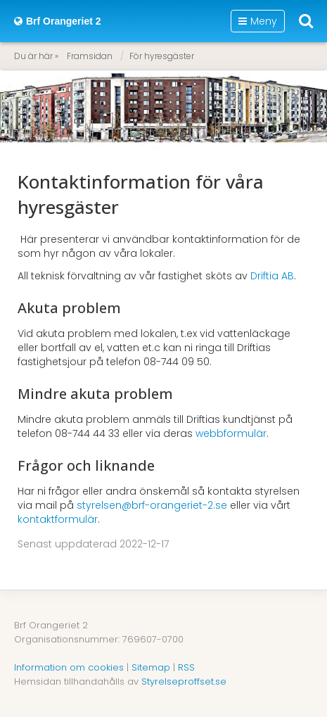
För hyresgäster (161, 56)
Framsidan (90, 56)
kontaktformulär (58, 519)
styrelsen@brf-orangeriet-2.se (152, 505)
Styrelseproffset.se (183, 681)
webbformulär (231, 433)
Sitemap (151, 667)
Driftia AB (272, 276)
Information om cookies (69, 667)
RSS (186, 667)
